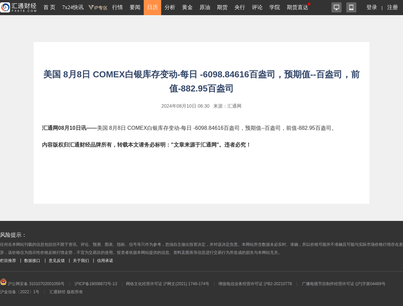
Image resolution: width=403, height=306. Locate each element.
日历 (152, 7)
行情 (117, 7)
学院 (274, 7)
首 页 (49, 7)
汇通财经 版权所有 (66, 292)
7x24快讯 (73, 7)
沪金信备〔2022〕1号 (19, 292)
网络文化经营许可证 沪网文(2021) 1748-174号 (167, 283)
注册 (392, 7)
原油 (204, 7)
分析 (170, 7)
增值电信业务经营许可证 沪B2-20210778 (255, 283)
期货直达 (297, 7)
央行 (239, 7)
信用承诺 (105, 260)
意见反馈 (57, 260)
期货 (222, 7)
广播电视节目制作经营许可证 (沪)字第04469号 (344, 283)
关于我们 (81, 260)
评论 (257, 7)
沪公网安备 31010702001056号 (32, 283)
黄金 (187, 7)
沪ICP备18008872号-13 (96, 283)
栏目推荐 (8, 260)
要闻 (135, 7)
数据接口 (32, 260)
